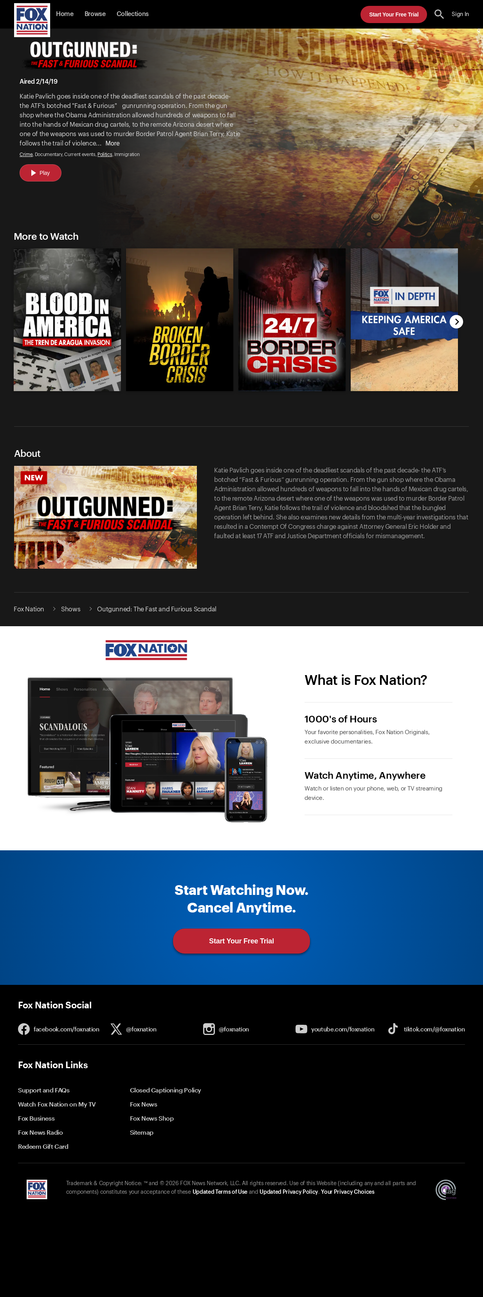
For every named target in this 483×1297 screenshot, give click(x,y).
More (112, 143)
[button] (439, 14)
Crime (26, 154)
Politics (104, 154)
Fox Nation (29, 609)
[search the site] (439, 14)
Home (65, 14)
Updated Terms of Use (220, 1192)
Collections (133, 14)
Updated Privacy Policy (289, 1192)
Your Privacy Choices (347, 1192)
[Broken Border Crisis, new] (179, 389)
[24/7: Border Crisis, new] (292, 389)
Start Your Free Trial (393, 14)
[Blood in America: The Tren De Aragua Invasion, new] (67, 389)
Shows (70, 609)
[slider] (232, 314)
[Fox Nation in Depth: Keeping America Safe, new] (404, 389)
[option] (64, 314)
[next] (456, 322)
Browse (95, 14)
